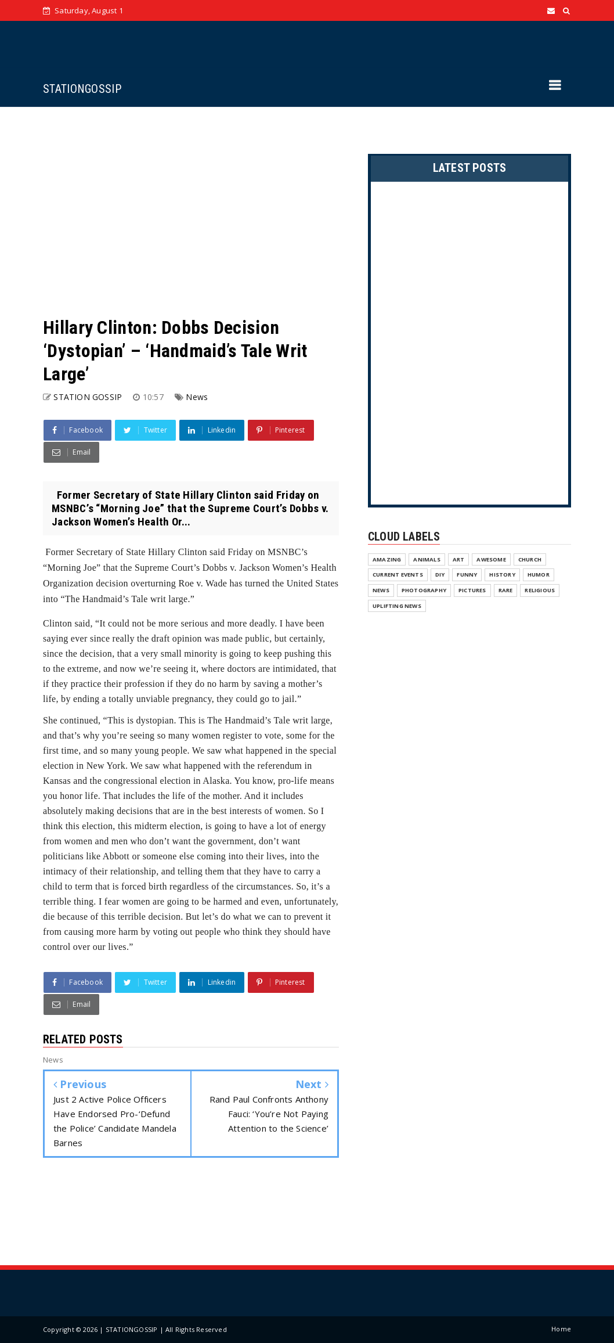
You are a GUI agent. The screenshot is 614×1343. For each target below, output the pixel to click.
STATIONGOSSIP (82, 89)
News (197, 396)
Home (561, 1329)
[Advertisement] (191, 211)
